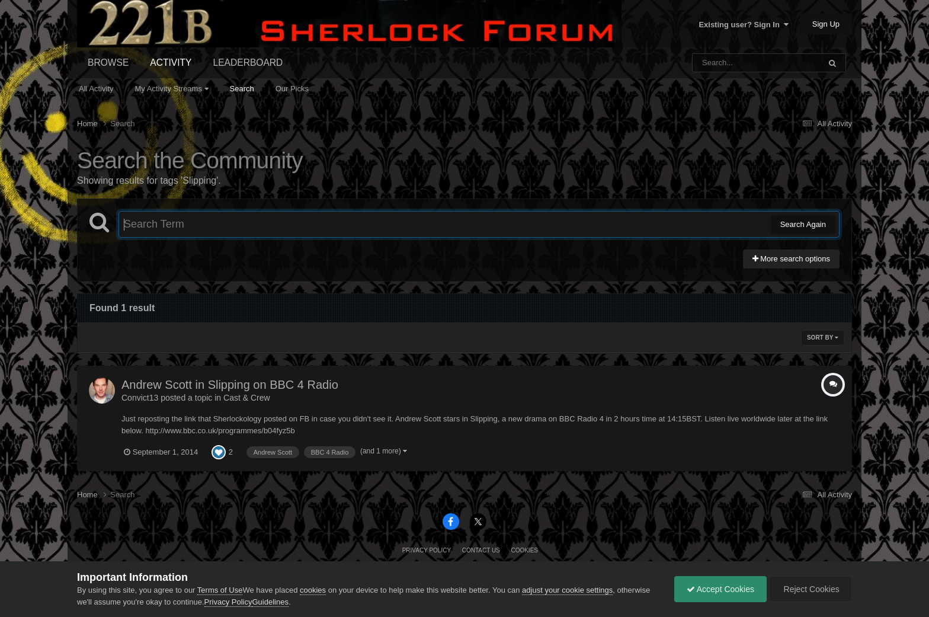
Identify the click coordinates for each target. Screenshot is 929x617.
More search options (791, 258)
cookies (313, 590)
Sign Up (826, 24)
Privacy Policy (426, 550)
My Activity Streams (172, 88)
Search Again (803, 224)
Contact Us (481, 550)
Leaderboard (248, 62)
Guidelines (270, 601)
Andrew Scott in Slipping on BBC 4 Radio (229, 384)
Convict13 (139, 397)
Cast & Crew (246, 397)
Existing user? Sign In (744, 24)
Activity (170, 62)
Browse (108, 62)
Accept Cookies (720, 589)
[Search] (725, 63)
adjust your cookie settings (567, 590)
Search (242, 88)
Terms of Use (220, 590)
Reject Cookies (810, 589)
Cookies (524, 550)
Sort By (822, 337)
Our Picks (292, 88)
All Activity (96, 88)
